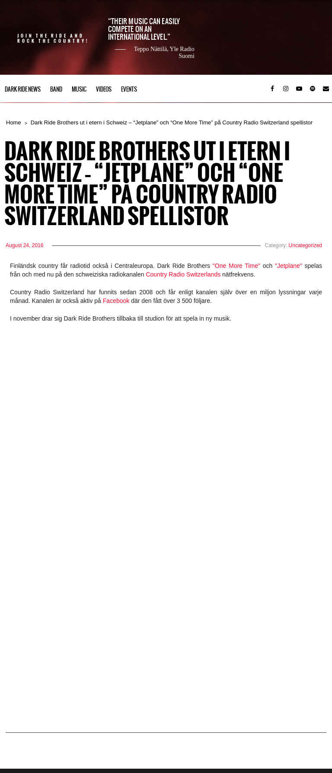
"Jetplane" (288, 265)
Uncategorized (305, 245)
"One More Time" (236, 265)
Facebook (117, 300)
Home (13, 122)
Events (129, 89)
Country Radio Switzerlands (184, 274)
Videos (104, 89)
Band (56, 89)
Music (79, 89)
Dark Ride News (23, 89)
